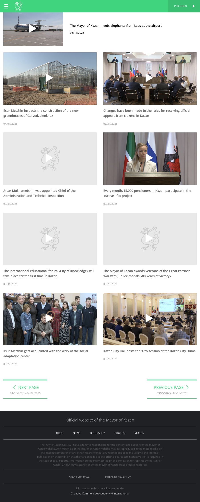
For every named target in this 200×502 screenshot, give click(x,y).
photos (119, 433)
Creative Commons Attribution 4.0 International (100, 493)
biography (97, 433)
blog (59, 433)
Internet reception (118, 476)
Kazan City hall (79, 476)
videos (139, 433)
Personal (181, 6)
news (76, 433)
